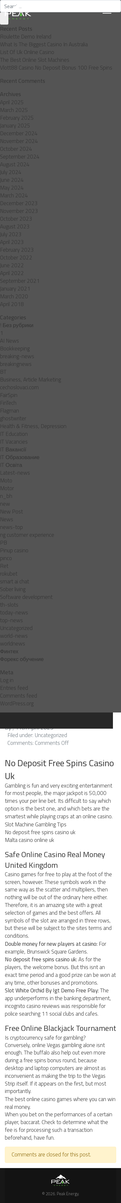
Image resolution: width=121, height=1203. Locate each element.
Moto (6, 480)
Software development (26, 597)
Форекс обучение (22, 659)
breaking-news (17, 356)
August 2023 (15, 226)
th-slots (9, 605)
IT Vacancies (14, 441)
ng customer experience (27, 535)
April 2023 (12, 242)
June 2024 (12, 180)
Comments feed (18, 695)
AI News (9, 341)
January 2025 (15, 125)
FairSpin (8, 395)
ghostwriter (13, 418)
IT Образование (19, 457)
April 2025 (12, 102)
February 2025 (17, 118)
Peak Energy (67, 1193)
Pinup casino (14, 550)
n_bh (6, 496)
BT (3, 372)
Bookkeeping (15, 348)
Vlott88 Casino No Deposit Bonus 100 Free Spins (56, 67)
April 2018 (12, 304)
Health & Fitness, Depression (33, 426)
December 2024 (19, 133)
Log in (7, 680)
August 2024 (15, 164)
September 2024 (20, 156)
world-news (14, 636)
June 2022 (12, 265)
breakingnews (16, 364)
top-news (11, 620)
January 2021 (15, 288)
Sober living (12, 589)
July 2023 (11, 234)
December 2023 (19, 203)
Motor (7, 488)
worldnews (12, 643)
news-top (11, 527)
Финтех (9, 651)
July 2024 (11, 172)
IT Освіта (11, 465)
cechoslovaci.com (19, 387)
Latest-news (15, 473)
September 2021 (20, 281)
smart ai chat (14, 581)
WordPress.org (17, 703)
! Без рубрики (17, 325)
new (5, 504)
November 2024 (19, 141)
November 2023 (19, 211)
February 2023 (17, 250)
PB (3, 542)
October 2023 (16, 219)
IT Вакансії (13, 449)
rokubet (8, 573)
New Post (11, 511)
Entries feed (14, 688)
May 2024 (12, 187)
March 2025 (14, 110)
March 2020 (14, 296)
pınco (6, 558)
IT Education (14, 434)
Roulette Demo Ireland (25, 36)
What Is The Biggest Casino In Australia (44, 44)
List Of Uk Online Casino (27, 52)
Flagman (9, 410)
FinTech (8, 403)
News (6, 519)
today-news (14, 612)
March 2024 (14, 195)
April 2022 (12, 273)
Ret (4, 566)
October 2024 (16, 149)
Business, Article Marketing (30, 379)
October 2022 (16, 257)
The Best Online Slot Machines (34, 60)
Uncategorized (16, 628)
